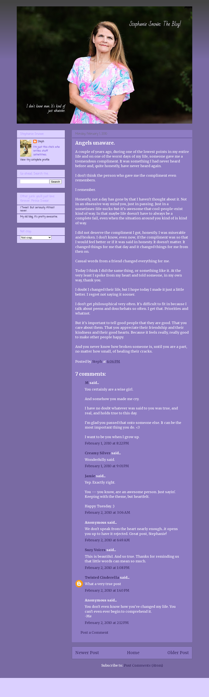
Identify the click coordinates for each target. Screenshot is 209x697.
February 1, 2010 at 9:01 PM (107, 466)
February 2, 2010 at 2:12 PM (107, 623)
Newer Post (87, 652)
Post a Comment (94, 632)
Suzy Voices (95, 550)
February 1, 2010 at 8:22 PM (107, 443)
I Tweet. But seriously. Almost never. (37, 209)
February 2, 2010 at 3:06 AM (107, 512)
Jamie (90, 476)
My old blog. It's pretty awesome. (39, 217)
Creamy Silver (97, 453)
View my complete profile (34, 160)
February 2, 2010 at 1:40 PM (107, 590)
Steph (41, 142)
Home (133, 652)
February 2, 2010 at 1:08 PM (107, 568)
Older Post (178, 652)
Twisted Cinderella (102, 577)
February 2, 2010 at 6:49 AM (107, 540)
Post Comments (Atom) (143, 665)
